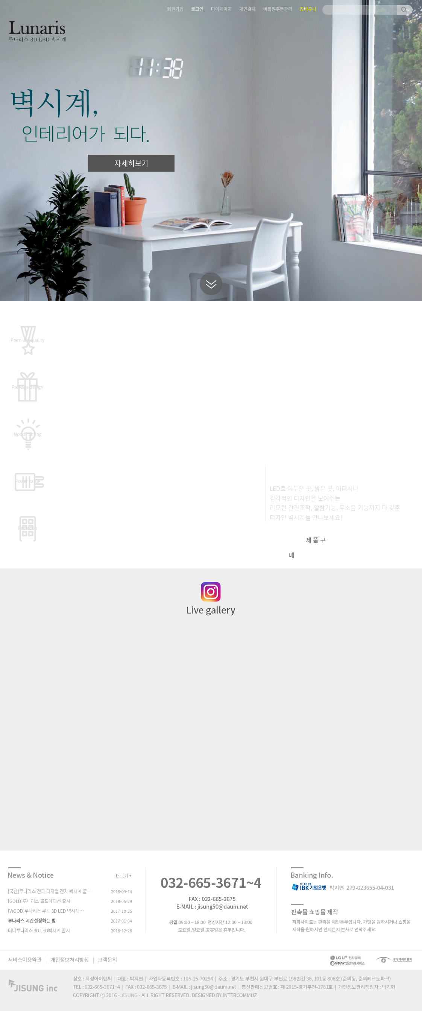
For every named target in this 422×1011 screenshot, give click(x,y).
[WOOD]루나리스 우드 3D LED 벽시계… (46, 910)
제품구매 (308, 547)
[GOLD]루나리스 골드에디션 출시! (40, 901)
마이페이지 (221, 9)
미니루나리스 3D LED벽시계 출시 (39, 930)
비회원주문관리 (277, 9)
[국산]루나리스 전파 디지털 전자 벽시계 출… (49, 891)
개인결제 (247, 9)
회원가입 (175, 9)
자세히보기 (131, 163)
